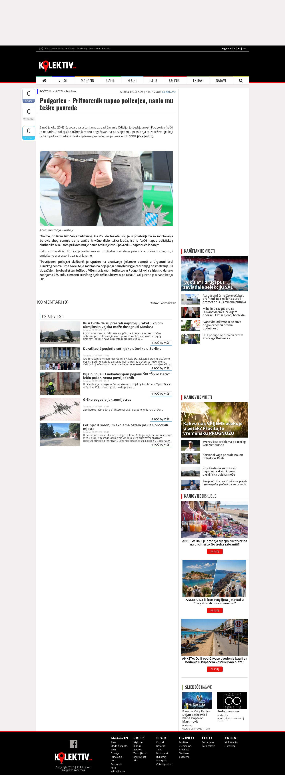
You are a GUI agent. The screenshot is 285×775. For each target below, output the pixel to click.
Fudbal (160, 742)
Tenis (159, 749)
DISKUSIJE (200, 496)
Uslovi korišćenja (66, 48)
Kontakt (106, 48)
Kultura (137, 746)
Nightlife (137, 742)
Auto (113, 767)
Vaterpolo (161, 760)
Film (135, 760)
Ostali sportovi (164, 764)
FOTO (153, 80)
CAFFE (110, 80)
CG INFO (174, 80)
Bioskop (137, 749)
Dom (113, 760)
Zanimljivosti (140, 753)
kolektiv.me (169, 92)
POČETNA (45, 91)
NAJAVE (221, 80)
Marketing (82, 48)
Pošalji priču (51, 48)
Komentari (29, 118)
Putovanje (116, 764)
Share (28, 100)
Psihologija (116, 756)
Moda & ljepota (119, 746)
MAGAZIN (87, 80)
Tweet (28, 138)
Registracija (228, 48)
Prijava (242, 48)
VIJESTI (64, 80)
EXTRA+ (198, 80)
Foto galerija (208, 746)
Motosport (162, 753)
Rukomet (161, 756)
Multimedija (231, 742)
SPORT (132, 80)
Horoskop (230, 746)
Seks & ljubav (118, 771)
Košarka (160, 746)
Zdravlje (115, 753)
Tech (113, 749)
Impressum (95, 48)
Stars (113, 742)
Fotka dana (208, 742)
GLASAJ (214, 551)
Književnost (139, 756)
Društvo (71, 91)
